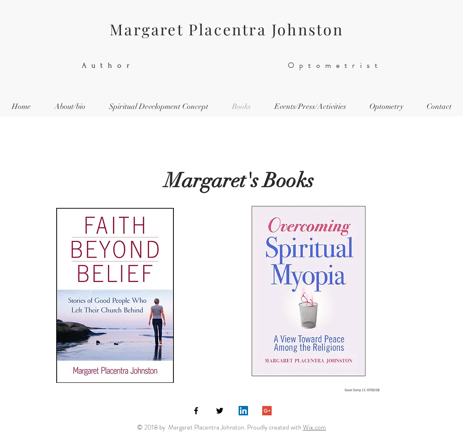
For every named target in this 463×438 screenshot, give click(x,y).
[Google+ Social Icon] (267, 410)
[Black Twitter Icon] (219, 410)
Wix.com (314, 427)
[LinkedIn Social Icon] (243, 410)
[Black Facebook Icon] (196, 410)
